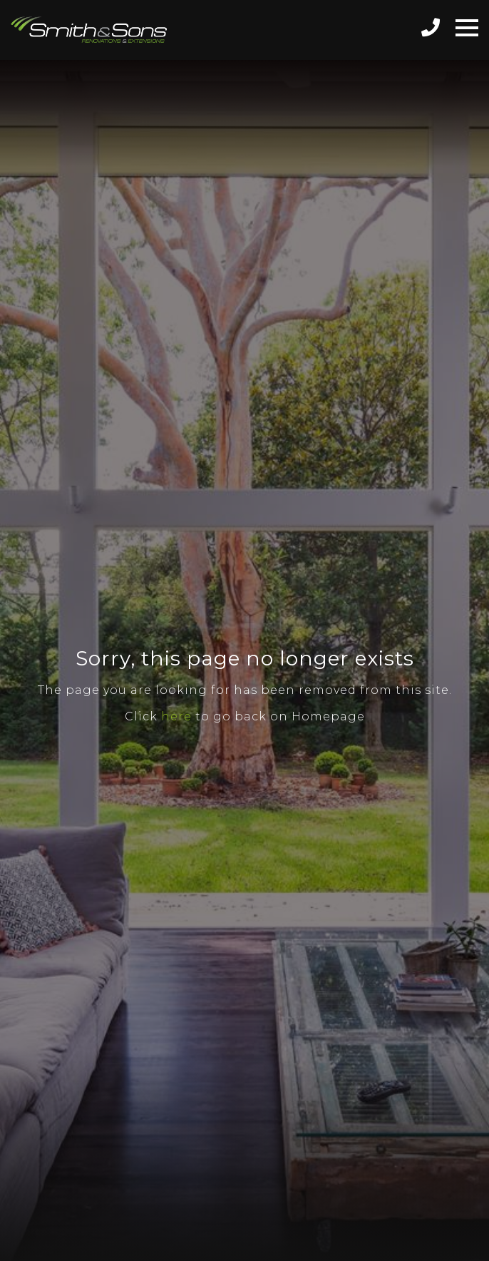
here (176, 716)
